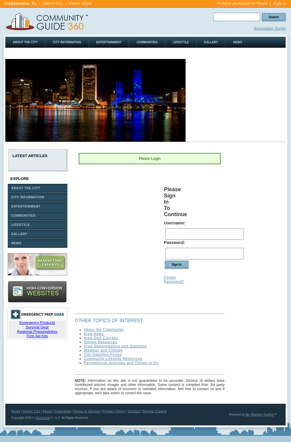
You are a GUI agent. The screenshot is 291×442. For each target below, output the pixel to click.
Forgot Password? (174, 279)
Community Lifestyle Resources (113, 359)
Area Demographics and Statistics (115, 346)
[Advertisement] (257, 238)
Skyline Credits (155, 411)
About (47, 411)
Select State (80, 3)
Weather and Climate (103, 350)
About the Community (104, 330)
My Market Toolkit (260, 414)
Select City (53, 3)
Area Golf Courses (101, 338)
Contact (134, 411)
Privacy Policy (114, 411)
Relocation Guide (270, 28)
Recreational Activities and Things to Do (121, 363)
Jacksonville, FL (20, 3)
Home (15, 411)
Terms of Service (86, 411)
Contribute (62, 411)
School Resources (100, 342)
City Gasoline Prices (103, 354)
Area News (94, 334)
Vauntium (42, 417)
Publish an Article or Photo (243, 3)
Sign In (280, 3)
